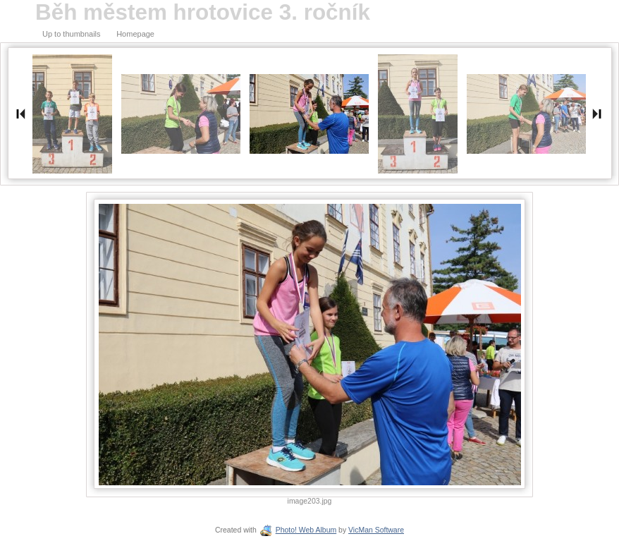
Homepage (135, 34)
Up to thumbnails (71, 34)
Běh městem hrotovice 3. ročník (202, 12)
